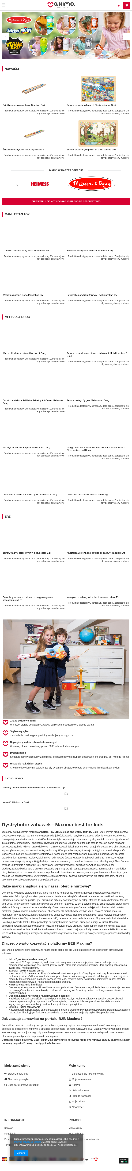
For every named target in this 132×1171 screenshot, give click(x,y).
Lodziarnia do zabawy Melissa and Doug (87, 494)
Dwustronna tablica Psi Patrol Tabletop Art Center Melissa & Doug (33, 401)
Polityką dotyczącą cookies (27, 1142)
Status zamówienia (17, 1073)
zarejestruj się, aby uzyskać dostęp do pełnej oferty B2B (66, 201)
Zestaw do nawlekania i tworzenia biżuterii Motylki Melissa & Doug (97, 354)
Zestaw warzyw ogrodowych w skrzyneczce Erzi (27, 553)
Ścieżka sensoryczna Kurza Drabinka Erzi (24, 105)
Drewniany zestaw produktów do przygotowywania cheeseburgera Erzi (28, 598)
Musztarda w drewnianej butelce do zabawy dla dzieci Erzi (96, 553)
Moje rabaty (78, 1101)
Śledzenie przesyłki (18, 1079)
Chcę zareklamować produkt (23, 1084)
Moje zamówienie (17, 1065)
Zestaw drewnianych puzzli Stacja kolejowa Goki (91, 105)
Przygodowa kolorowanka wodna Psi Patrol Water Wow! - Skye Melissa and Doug (96, 449)
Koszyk (75, 1084)
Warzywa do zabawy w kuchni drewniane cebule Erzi (93, 597)
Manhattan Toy (17, 214)
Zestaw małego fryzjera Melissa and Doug (88, 400)
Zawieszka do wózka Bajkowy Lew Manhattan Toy (92, 295)
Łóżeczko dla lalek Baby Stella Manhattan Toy (26, 250)
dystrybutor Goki (29, 896)
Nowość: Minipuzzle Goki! (16, 802)
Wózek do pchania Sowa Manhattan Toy (23, 295)
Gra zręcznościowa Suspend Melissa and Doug (26, 447)
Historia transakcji (81, 1095)
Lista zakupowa (80, 1090)
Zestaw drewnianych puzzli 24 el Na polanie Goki (91, 149)
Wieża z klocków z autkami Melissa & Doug (24, 353)
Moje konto (77, 1065)
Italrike (26, 922)
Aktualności (14, 778)
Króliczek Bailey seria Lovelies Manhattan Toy (90, 250)
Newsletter (77, 1107)
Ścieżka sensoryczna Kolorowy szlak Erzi (23, 149)
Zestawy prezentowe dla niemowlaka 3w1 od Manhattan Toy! (34, 787)
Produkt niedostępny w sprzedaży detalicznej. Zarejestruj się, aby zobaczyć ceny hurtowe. (34, 112)
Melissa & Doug (17, 317)
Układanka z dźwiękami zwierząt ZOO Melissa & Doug (30, 494)
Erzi (8, 516)
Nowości (12, 69)
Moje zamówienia (81, 1079)
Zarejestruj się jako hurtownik (87, 1073)
